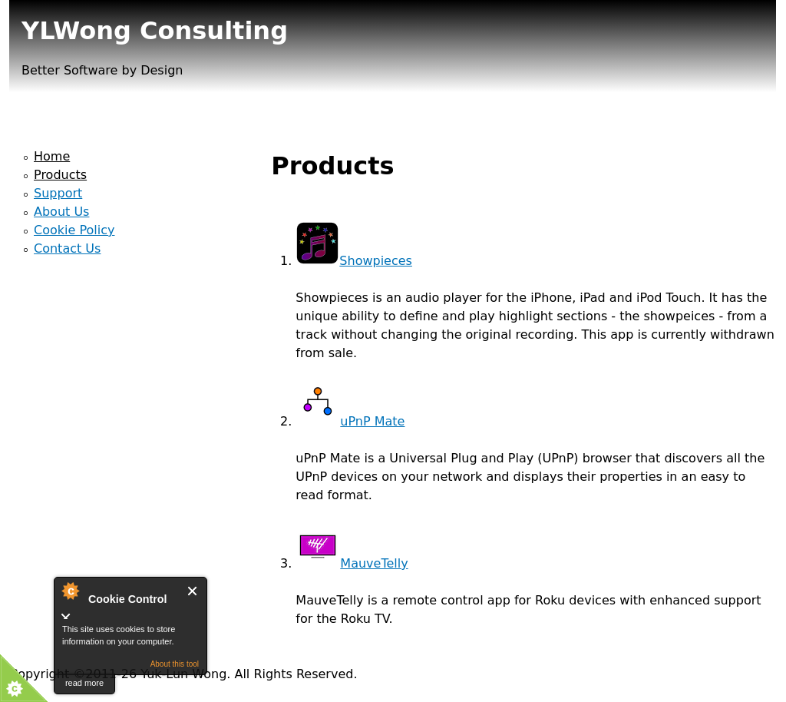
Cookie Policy (74, 230)
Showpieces (354, 260)
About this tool (174, 664)
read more (84, 682)
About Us (61, 211)
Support (58, 193)
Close (193, 591)
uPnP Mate (350, 421)
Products (60, 174)
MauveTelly (352, 563)
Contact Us (67, 248)
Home (52, 156)
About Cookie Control (69, 591)
